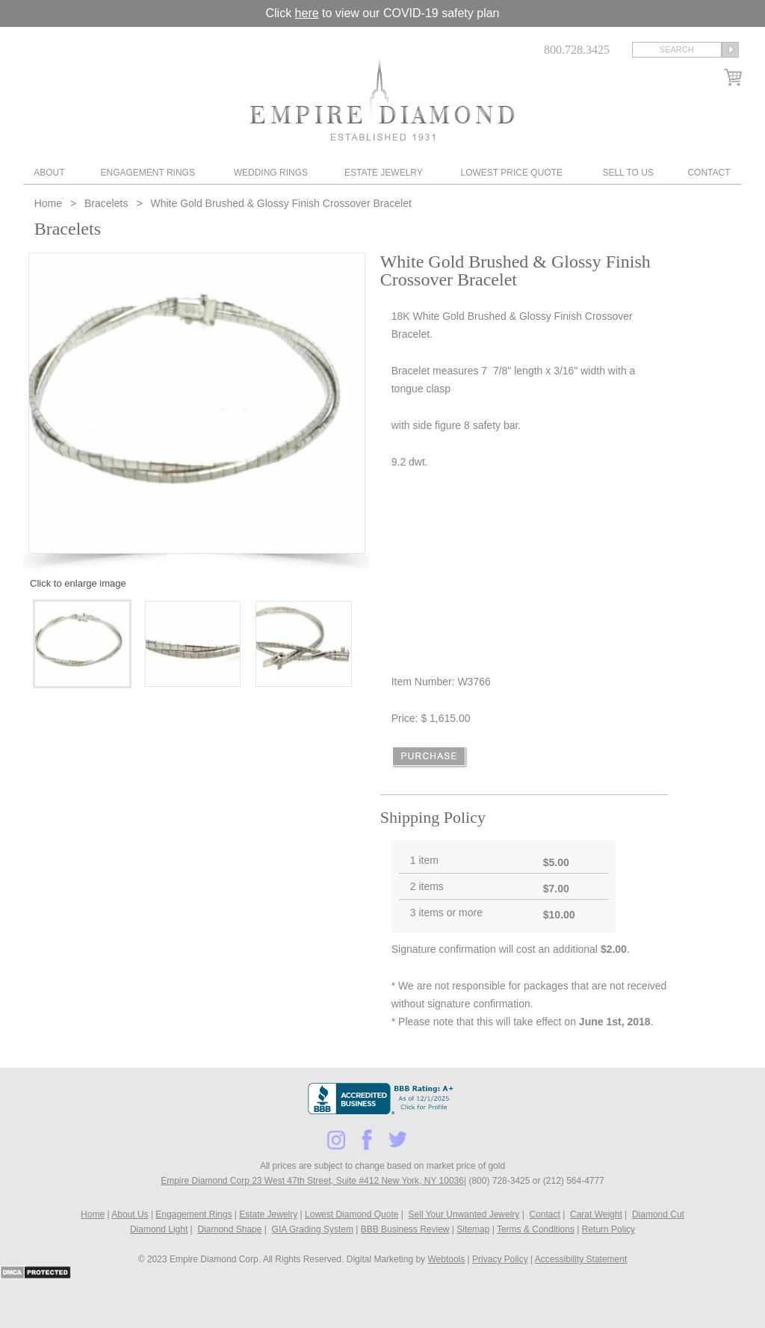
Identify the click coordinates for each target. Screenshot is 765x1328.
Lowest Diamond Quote (351, 1214)
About (49, 172)
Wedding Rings (271, 172)
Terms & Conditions (535, 1229)
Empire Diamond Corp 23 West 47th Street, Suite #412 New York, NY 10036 (312, 1181)
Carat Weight (596, 1214)
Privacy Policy (500, 1259)
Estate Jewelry (383, 172)
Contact (708, 172)
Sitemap (472, 1229)
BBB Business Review (405, 1229)
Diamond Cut (658, 1214)
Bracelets (106, 203)
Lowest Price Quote (512, 172)
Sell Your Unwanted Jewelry (464, 1214)
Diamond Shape (229, 1229)
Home (49, 203)
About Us (129, 1214)
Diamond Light (159, 1229)
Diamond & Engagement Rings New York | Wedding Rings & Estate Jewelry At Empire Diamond (382, 99)
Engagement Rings (147, 172)
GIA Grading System (312, 1229)
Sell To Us (627, 172)
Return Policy (608, 1229)
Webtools (446, 1259)
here (307, 13)
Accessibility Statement (581, 1259)
